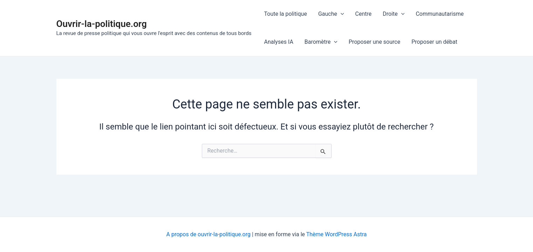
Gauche (331, 14)
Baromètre (321, 42)
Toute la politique (285, 13)
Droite (393, 14)
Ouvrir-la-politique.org (101, 24)
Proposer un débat (434, 41)
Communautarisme (440, 13)
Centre (363, 13)
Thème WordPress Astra (336, 234)
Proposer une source (374, 41)
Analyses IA (278, 41)
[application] (340, 14)
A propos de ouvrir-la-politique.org (208, 234)
